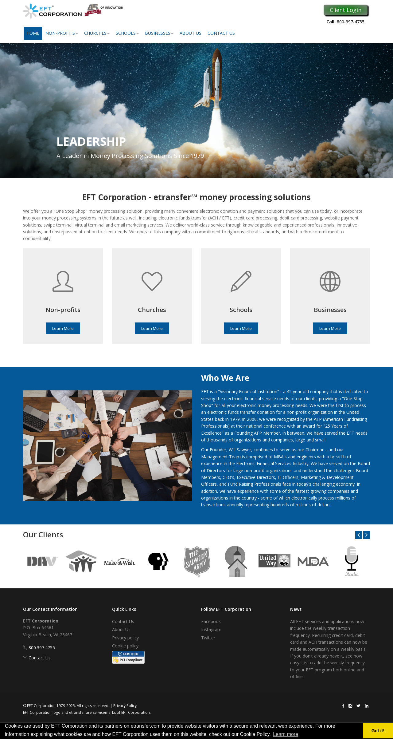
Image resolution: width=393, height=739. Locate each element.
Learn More (63, 328)
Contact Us (221, 33)
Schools (127, 33)
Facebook (211, 621)
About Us (190, 33)
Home (32, 33)
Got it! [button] (378, 730)
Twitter (208, 638)
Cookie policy (125, 646)
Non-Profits (61, 33)
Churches (97, 33)
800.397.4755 (42, 647)
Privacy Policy (125, 705)
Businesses (159, 33)
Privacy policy (125, 638)
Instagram (211, 629)
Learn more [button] (285, 734)
